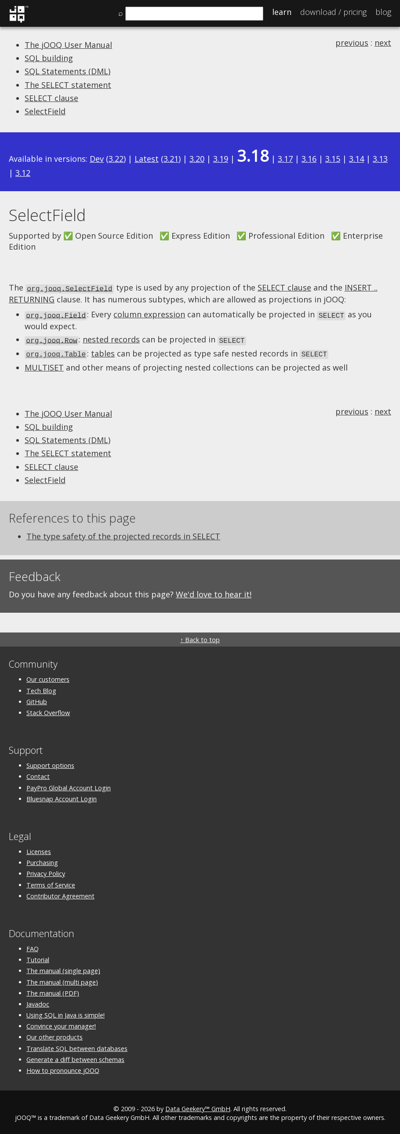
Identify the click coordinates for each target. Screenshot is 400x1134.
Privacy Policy (45, 871)
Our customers (47, 676)
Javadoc (37, 1001)
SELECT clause (51, 98)
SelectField (45, 111)
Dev (97, 158)
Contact (38, 774)
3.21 (171, 158)
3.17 (285, 158)
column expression (149, 314)
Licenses (38, 849)
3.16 (309, 158)
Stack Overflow (48, 710)
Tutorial (37, 957)
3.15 (332, 158)
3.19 (220, 158)
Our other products (54, 1034)
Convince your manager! (61, 1023)
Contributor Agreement (60, 893)
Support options (50, 763)
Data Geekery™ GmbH (197, 1106)
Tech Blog (41, 688)
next (383, 42)
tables (103, 351)
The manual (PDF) (52, 990)
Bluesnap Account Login (61, 796)
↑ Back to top (200, 637)
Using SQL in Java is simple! (65, 1012)
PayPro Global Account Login (68, 785)
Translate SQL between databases (76, 1046)
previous (351, 42)
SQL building (49, 58)
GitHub (36, 699)
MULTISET (44, 365)
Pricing (333, 12)
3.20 (196, 158)
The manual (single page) (63, 968)
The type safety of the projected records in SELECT (123, 533)
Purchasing (42, 860)
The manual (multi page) (62, 979)
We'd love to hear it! (213, 591)
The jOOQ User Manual (68, 45)
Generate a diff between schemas (75, 1057)
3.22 (116, 158)
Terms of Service (50, 882)
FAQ (32, 946)
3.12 (22, 172)
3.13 (380, 158)
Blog (383, 12)
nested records (111, 338)
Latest (147, 158)
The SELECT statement (68, 85)
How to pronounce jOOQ (62, 1068)
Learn (281, 12)
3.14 (356, 158)
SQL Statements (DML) (67, 71)
